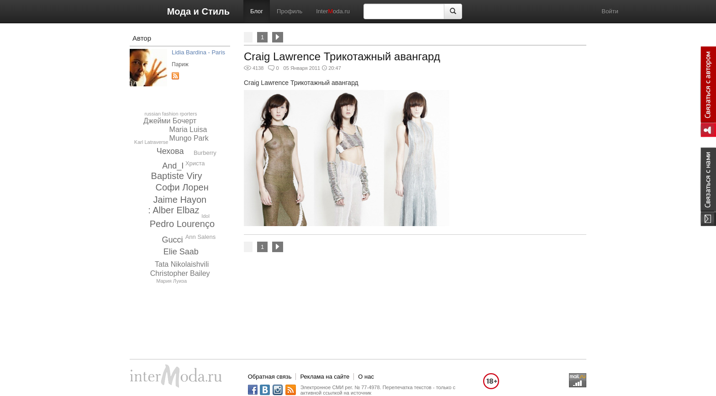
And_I (173, 165)
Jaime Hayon (180, 200)
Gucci (172, 239)
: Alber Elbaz (173, 210)
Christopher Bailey (180, 273)
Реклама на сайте (324, 376)
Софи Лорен (181, 187)
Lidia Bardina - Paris (198, 52)
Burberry (205, 152)
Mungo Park (189, 138)
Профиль (289, 11)
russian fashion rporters (171, 113)
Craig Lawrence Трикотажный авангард (342, 56)
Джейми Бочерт (169, 121)
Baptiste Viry (176, 176)
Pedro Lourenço (182, 224)
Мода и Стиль (198, 11)
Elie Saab (181, 251)
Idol (205, 216)
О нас (366, 376)
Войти (610, 11)
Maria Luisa (188, 129)
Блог (256, 11)
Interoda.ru (333, 11)
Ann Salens (200, 236)
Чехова (170, 151)
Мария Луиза (171, 281)
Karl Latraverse (151, 142)
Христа (195, 163)
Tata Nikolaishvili (182, 264)
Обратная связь (270, 376)
